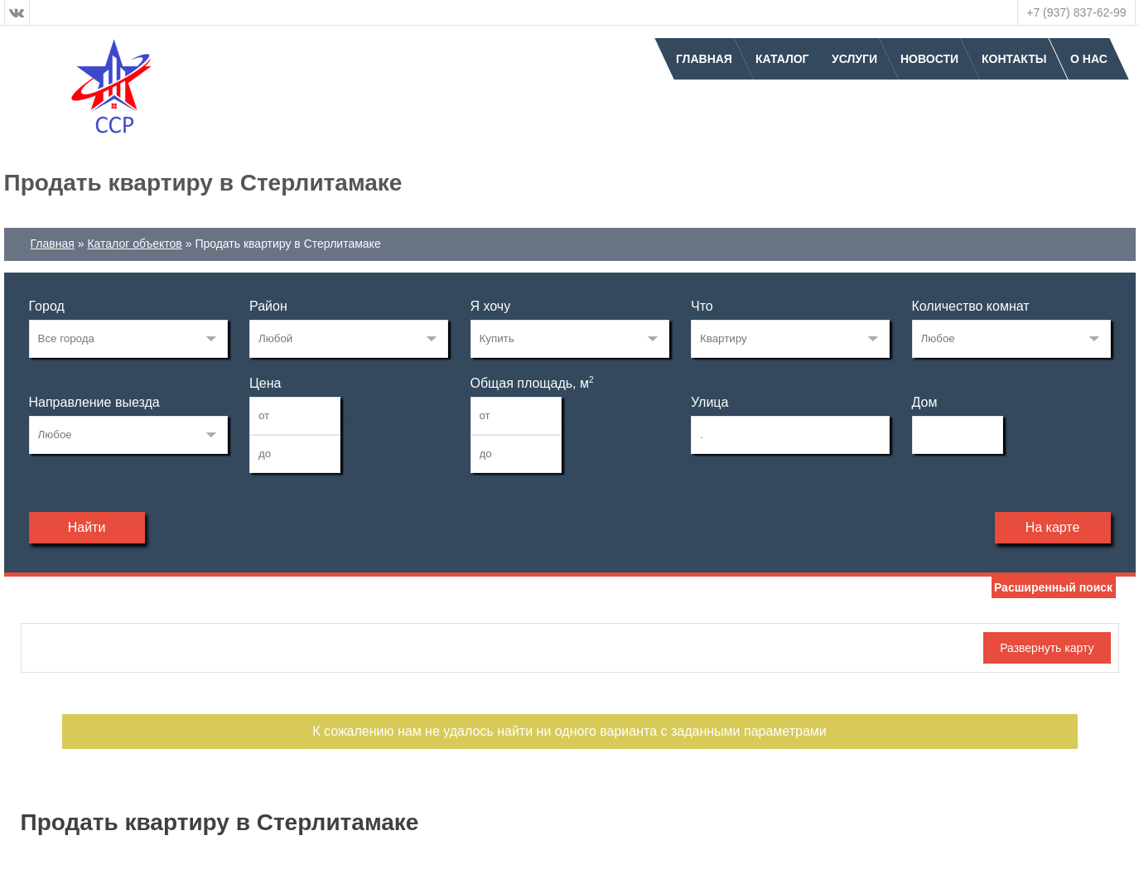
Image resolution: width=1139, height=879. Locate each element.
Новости (929, 58)
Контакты (1014, 58)
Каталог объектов (134, 243)
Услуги (854, 58)
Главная (704, 58)
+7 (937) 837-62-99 (1076, 12)
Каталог (782, 58)
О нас (1089, 58)
